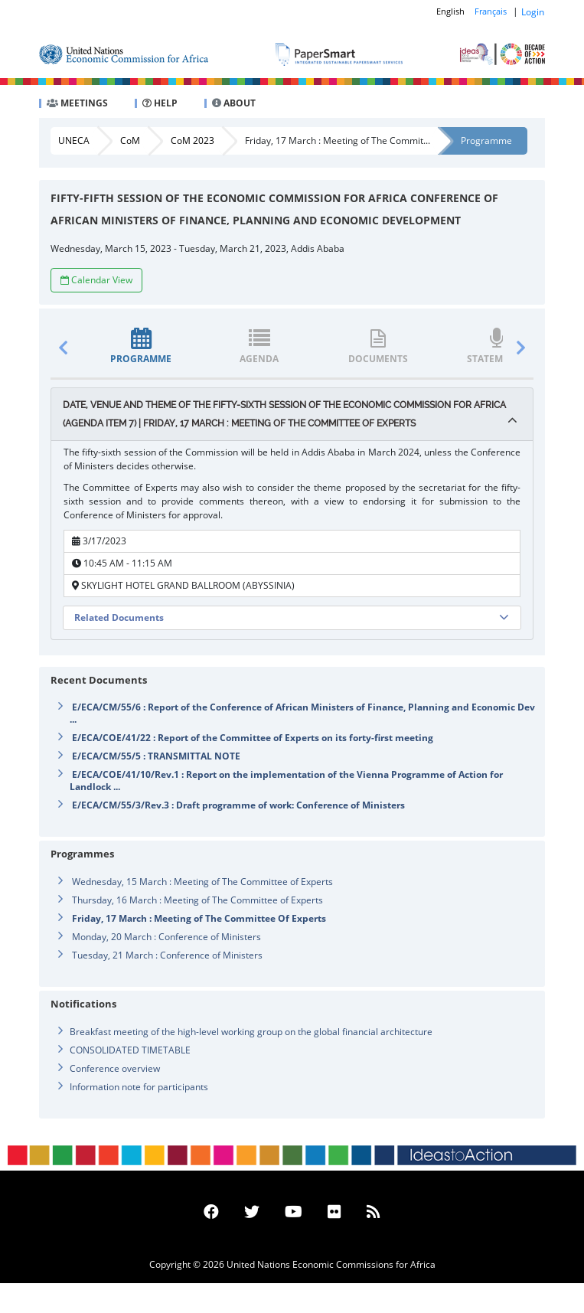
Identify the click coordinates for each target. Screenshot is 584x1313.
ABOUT (234, 102)
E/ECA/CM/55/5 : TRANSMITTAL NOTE (156, 756)
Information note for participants (139, 1086)
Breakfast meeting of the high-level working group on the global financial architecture (251, 1031)
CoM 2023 (192, 140)
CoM (130, 140)
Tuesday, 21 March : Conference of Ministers (167, 955)
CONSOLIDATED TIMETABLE (130, 1050)
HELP (160, 102)
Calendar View (96, 279)
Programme (486, 140)
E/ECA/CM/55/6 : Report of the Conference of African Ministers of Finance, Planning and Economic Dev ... (302, 713)
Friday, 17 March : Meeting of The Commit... (337, 140)
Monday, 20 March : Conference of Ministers (166, 936)
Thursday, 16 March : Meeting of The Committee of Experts (197, 899)
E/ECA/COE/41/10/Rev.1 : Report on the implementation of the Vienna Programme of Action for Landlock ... (286, 780)
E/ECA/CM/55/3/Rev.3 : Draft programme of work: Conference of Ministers (238, 805)
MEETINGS (77, 102)
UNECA (74, 140)
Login (532, 11)
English (450, 11)
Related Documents (119, 617)
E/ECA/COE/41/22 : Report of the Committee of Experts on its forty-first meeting (252, 737)
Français (491, 11)
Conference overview (115, 1068)
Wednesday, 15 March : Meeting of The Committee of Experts (202, 881)
